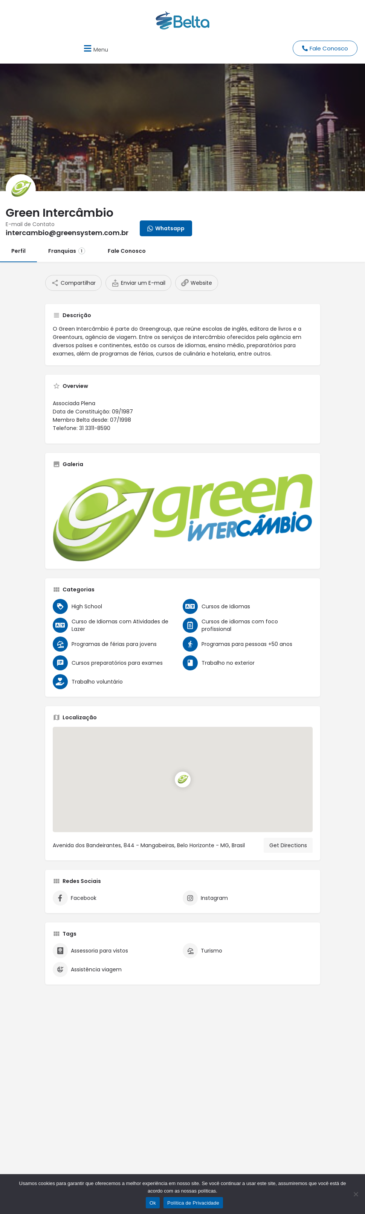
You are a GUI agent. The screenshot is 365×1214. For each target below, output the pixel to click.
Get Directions (288, 845)
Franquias (66, 251)
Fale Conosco (127, 251)
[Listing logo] (21, 189)
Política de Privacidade (193, 1203)
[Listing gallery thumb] (183, 517)
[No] (355, 1194)
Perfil (18, 251)
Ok (153, 1203)
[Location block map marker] (183, 779)
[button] (95, 48)
